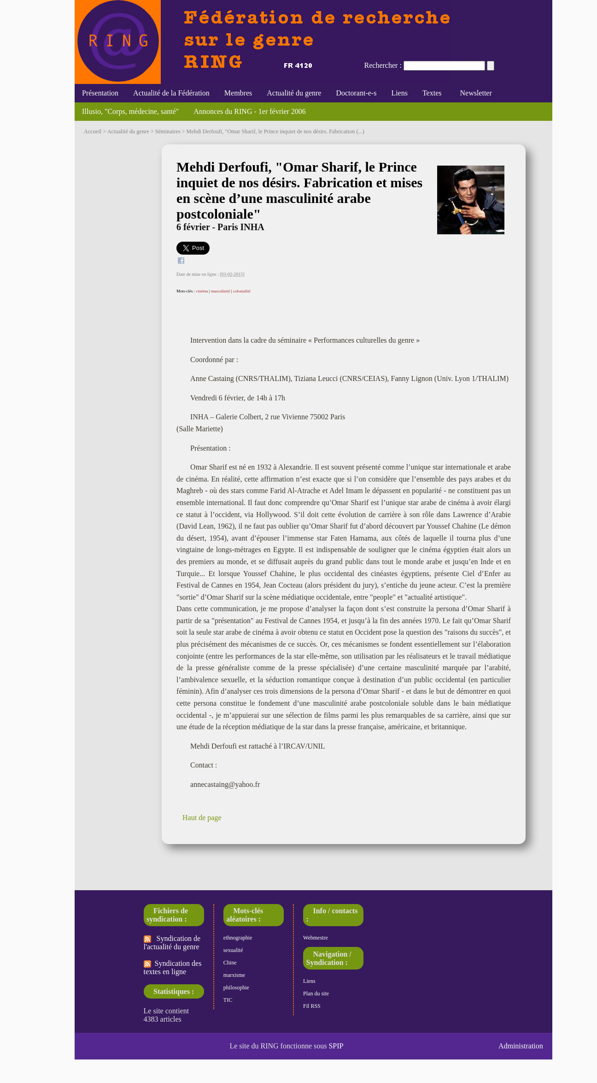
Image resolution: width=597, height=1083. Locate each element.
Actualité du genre (294, 93)
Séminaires (168, 131)
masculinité (220, 291)
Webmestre (315, 937)
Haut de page (201, 817)
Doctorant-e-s (356, 93)
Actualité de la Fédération (171, 93)
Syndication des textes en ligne (173, 967)
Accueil (92, 131)
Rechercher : (383, 65)
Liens (399, 93)
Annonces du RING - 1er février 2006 (249, 111)
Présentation (100, 93)
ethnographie (237, 937)
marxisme (234, 975)
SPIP (335, 1046)
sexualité (233, 950)
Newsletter (474, 93)
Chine (230, 962)
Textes (432, 93)
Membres (238, 93)
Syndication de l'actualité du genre (172, 942)
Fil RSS (312, 1006)
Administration (520, 1046)
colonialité (242, 291)
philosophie (236, 987)
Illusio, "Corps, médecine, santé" (130, 111)
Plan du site (316, 993)
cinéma (202, 291)
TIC (227, 1000)
